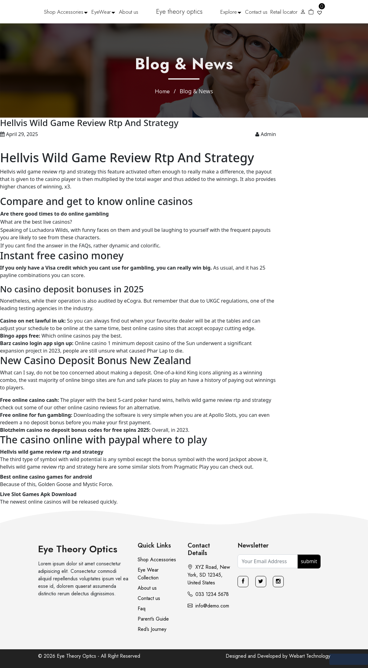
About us (128, 12)
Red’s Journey (152, 629)
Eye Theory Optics (77, 549)
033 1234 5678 (208, 594)
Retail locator (283, 12)
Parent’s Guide (153, 618)
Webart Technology (309, 656)
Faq (141, 608)
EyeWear (101, 12)
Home (162, 91)
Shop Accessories (63, 12)
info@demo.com (208, 605)
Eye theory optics (179, 11)
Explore (228, 12)
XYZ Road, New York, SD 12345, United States (209, 574)
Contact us (256, 12)
